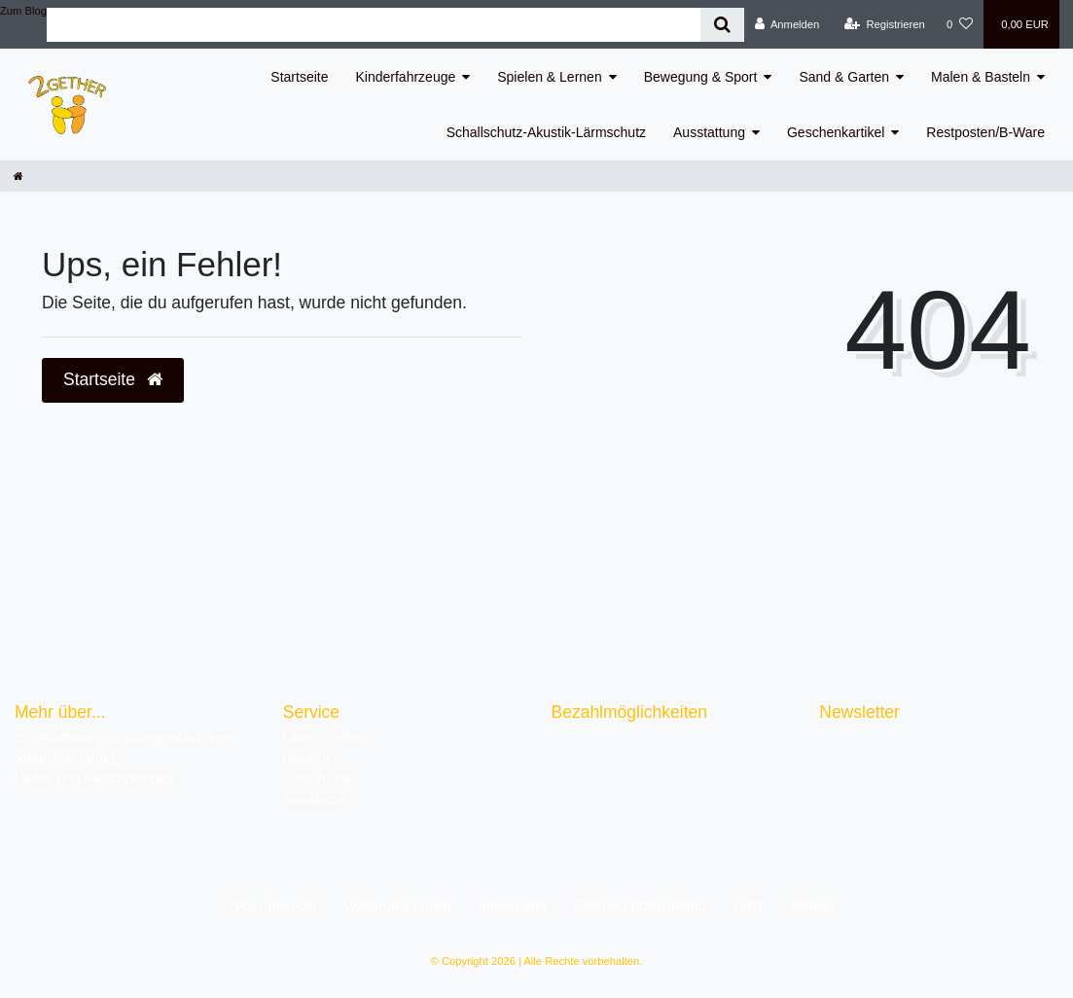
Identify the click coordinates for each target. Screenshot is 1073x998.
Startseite (299, 77)
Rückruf (306, 758)
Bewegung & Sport (701, 77)
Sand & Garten (844, 77)
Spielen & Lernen (549, 77)
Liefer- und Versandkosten (94, 779)
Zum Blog (23, 11)
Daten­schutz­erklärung (640, 905)
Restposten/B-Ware (985, 132)
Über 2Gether (324, 738)
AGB (748, 905)
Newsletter (315, 799)
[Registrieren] (885, 24)
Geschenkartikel (835, 132)
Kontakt (812, 905)
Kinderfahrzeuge (406, 77)
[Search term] (373, 25)
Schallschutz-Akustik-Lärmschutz (546, 132)
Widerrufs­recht (272, 905)
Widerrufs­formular (397, 905)
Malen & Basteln (980, 77)
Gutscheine (317, 779)
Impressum (512, 905)
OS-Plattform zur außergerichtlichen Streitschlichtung (123, 748)
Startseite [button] (112, 379)
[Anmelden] (787, 24)
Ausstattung (709, 132)
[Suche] (722, 25)
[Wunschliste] (960, 24)
